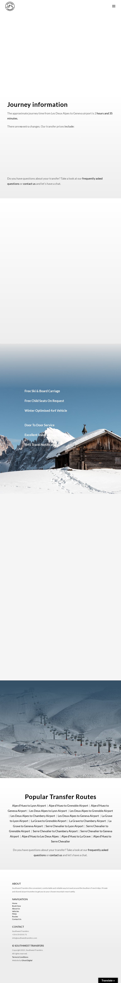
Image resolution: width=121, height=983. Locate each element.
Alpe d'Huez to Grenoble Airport (68, 805)
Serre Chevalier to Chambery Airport (55, 831)
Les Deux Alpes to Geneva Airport (78, 816)
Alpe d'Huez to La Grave (76, 836)
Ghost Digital (27, 960)
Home (14, 903)
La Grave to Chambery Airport (87, 821)
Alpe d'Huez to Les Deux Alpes (40, 836)
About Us (16, 908)
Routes (15, 916)
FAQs (14, 914)
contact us (29, 183)
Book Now (16, 906)
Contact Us (16, 919)
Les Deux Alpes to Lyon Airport (48, 810)
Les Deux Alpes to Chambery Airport (33, 816)
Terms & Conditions (20, 957)
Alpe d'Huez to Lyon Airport (29, 805)
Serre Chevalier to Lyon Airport (65, 826)
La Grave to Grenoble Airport (48, 821)
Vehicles (15, 911)
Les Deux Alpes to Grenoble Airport (91, 810)
